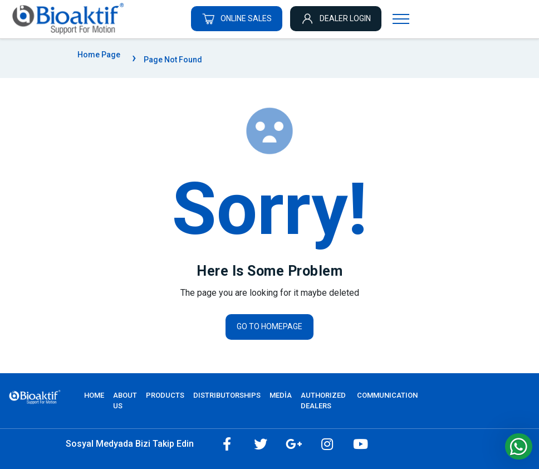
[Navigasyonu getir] (401, 18)
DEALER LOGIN (336, 18)
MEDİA (281, 395)
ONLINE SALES (237, 18)
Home (94, 395)
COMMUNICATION (387, 395)
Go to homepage (269, 326)
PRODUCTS (165, 395)
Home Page (98, 54)
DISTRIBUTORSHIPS (227, 395)
